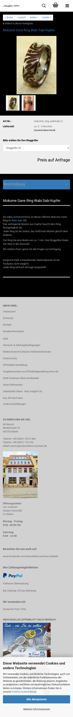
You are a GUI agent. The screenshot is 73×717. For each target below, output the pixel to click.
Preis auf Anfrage (53, 160)
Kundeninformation (13, 331)
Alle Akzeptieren (36, 699)
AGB (5, 338)
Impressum (9, 311)
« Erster (9, 17)
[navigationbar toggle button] (67, 6)
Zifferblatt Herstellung (15, 364)
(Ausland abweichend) (44, 130)
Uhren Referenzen (13, 384)
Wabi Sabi (17, 220)
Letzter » (46, 17)
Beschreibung (14, 184)
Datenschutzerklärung (24, 691)
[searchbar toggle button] (44, 6)
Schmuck (8, 318)
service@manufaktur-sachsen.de (28, 445)
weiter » (34, 17)
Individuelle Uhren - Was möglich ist (22, 391)
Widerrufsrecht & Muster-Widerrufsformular (27, 351)
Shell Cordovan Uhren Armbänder (21, 378)
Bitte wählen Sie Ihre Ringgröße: (21, 140)
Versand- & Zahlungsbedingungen (21, 345)
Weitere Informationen (36, 709)
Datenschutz (10, 358)
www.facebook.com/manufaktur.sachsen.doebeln (30, 556)
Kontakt (7, 324)
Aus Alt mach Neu (13, 397)
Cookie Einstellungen (14, 403)
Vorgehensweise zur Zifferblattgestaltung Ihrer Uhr (31, 371)
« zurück (21, 17)
